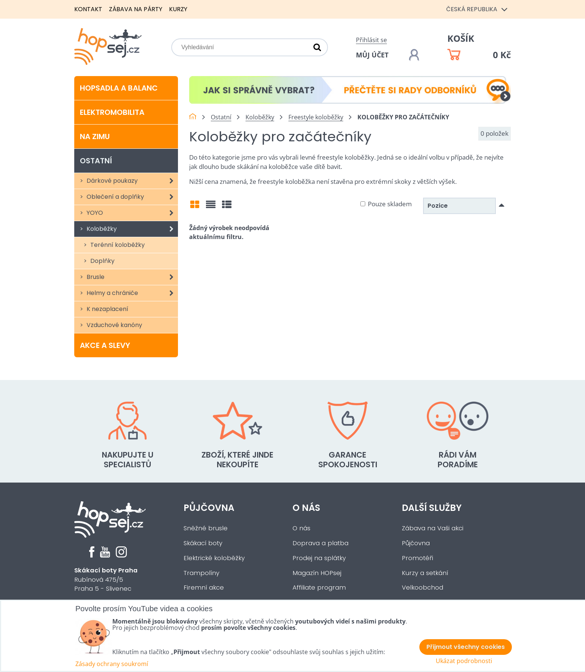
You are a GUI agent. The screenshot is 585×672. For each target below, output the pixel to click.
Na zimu (95, 136)
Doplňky (102, 261)
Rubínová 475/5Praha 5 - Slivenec (106, 579)
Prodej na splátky (319, 558)
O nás (306, 508)
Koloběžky (131, 229)
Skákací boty (203, 543)
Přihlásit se (371, 40)
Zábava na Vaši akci (432, 528)
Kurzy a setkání (425, 573)
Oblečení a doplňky (131, 197)
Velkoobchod (422, 587)
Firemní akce (204, 587)
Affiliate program (319, 587)
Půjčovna (209, 508)
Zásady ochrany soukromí (111, 664)
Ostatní (96, 161)
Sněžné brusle (206, 528)
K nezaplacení (106, 309)
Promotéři (417, 558)
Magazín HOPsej (316, 573)
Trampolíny (201, 573)
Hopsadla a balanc (119, 88)
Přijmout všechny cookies (465, 647)
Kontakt (88, 9)
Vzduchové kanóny (113, 325)
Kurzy (178, 9)
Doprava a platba (320, 543)
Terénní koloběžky (117, 245)
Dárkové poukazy (131, 181)
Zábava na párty (135, 9)
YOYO (131, 213)
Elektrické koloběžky (214, 558)
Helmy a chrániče (131, 293)
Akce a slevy (105, 345)
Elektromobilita (112, 112)
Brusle (131, 277)
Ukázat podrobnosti (464, 661)
